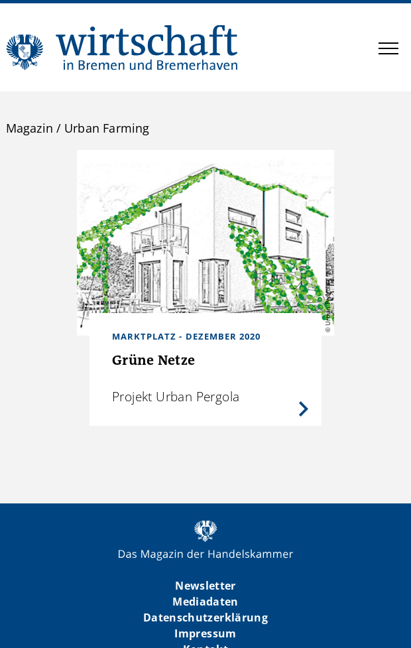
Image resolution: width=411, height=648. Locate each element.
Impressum (205, 633)
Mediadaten (205, 601)
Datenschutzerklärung (205, 617)
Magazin (29, 128)
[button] (388, 50)
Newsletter (205, 585)
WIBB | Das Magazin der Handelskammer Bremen (122, 47)
